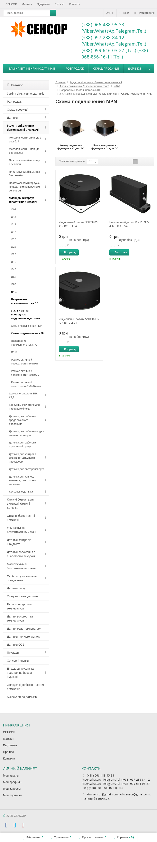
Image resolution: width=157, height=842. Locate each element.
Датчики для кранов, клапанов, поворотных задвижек (22, 480)
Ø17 (13, 232)
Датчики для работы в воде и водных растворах (26, 433)
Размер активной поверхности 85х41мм (24, 361)
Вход (124, 13)
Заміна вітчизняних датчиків (32, 68)
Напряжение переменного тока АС (24, 342)
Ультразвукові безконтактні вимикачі (21, 530)
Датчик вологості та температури (20, 618)
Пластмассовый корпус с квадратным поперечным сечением (24, 186)
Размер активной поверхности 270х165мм (26, 384)
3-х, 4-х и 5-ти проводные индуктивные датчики (25, 314)
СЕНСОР (11, 4)
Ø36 (13, 262)
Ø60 (13, 277)
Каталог (15, 85)
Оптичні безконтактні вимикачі (21, 518)
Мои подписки (12, 795)
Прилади (13, 652)
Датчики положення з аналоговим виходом (21, 554)
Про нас (59, 4)
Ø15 (13, 224)
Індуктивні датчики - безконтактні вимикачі (23, 128)
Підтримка (43, 4)
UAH (110, 13)
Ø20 (13, 239)
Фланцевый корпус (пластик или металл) (23, 200)
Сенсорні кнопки (18, 660)
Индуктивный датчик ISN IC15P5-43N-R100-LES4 (129, 224)
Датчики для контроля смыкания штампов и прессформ (22, 457)
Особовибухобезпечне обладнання (22, 578)
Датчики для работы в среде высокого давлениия (22, 420)
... (149, 68)
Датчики (134, 68)
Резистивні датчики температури (20, 606)
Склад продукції (106, 68)
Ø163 (14, 292)
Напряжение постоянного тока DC (24, 301)
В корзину (68, 252)
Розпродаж (74, 68)
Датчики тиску (16, 588)
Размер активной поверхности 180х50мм (25, 373)
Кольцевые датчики (21, 491)
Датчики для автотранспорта (26, 469)
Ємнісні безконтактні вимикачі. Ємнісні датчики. (20, 503)
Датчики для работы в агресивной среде (22, 444)
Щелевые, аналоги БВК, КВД (23, 395)
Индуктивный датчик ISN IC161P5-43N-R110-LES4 (79, 320)
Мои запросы (12, 788)
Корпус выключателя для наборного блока (24, 406)
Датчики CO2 (15, 644)
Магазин (27, 4)
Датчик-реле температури (24, 628)
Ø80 (13, 284)
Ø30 (13, 254)
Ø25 (13, 247)
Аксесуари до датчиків (22, 697)
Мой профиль (12, 782)
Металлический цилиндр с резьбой (25, 139)
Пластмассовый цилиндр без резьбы (24, 173)
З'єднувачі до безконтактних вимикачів (25, 687)
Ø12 (13, 217)
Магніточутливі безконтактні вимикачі (21, 566)
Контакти (74, 4)
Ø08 (13, 209)
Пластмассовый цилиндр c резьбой (24, 162)
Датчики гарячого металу (23, 636)
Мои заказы (11, 775)
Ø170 (14, 352)
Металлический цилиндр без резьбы (24, 151)
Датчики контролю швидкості (19, 542)
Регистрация (145, 13)
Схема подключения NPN (27, 333)
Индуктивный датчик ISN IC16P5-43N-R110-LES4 (78, 224)
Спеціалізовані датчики (22, 596)
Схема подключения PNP (26, 326)
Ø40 (13, 269)
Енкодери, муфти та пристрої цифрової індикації (20, 673)
